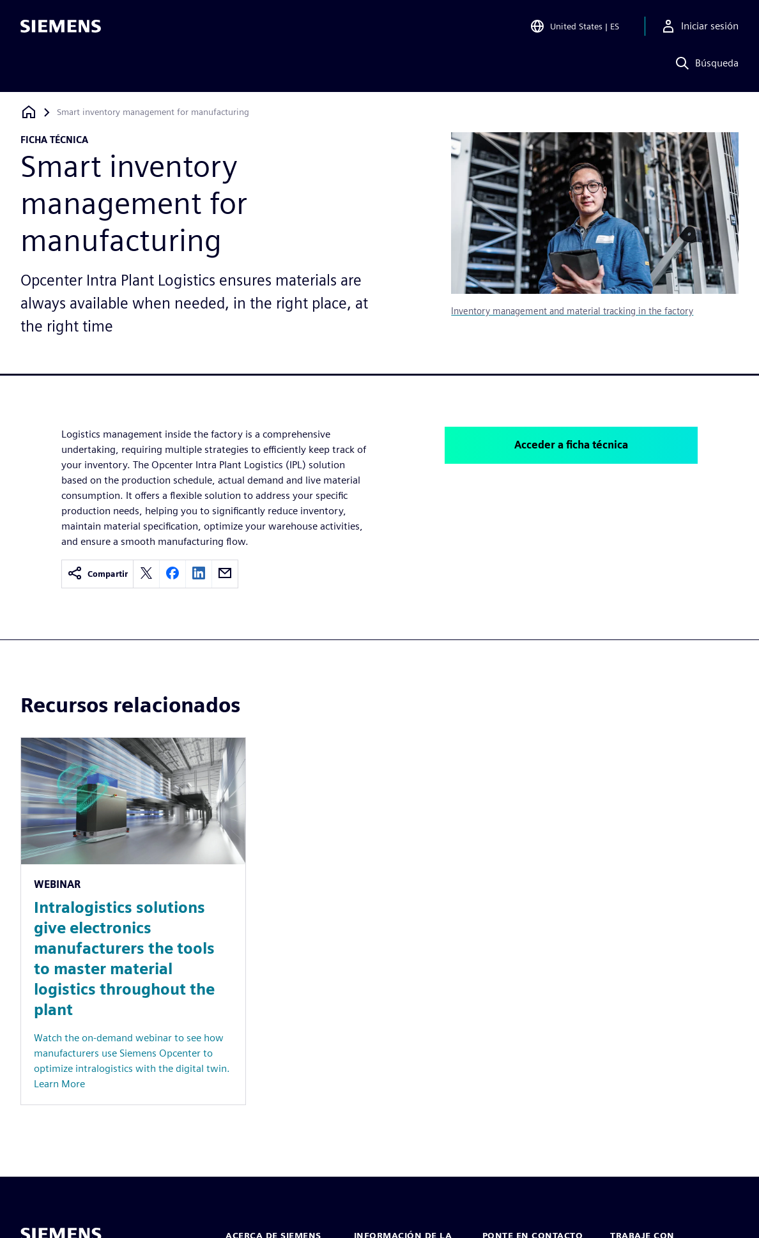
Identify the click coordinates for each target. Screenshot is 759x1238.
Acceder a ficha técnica (571, 445)
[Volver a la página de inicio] (28, 112)
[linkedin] (198, 574)
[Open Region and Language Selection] (574, 28)
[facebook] (172, 574)
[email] (225, 574)
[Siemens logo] (60, 28)
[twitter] (146, 574)
